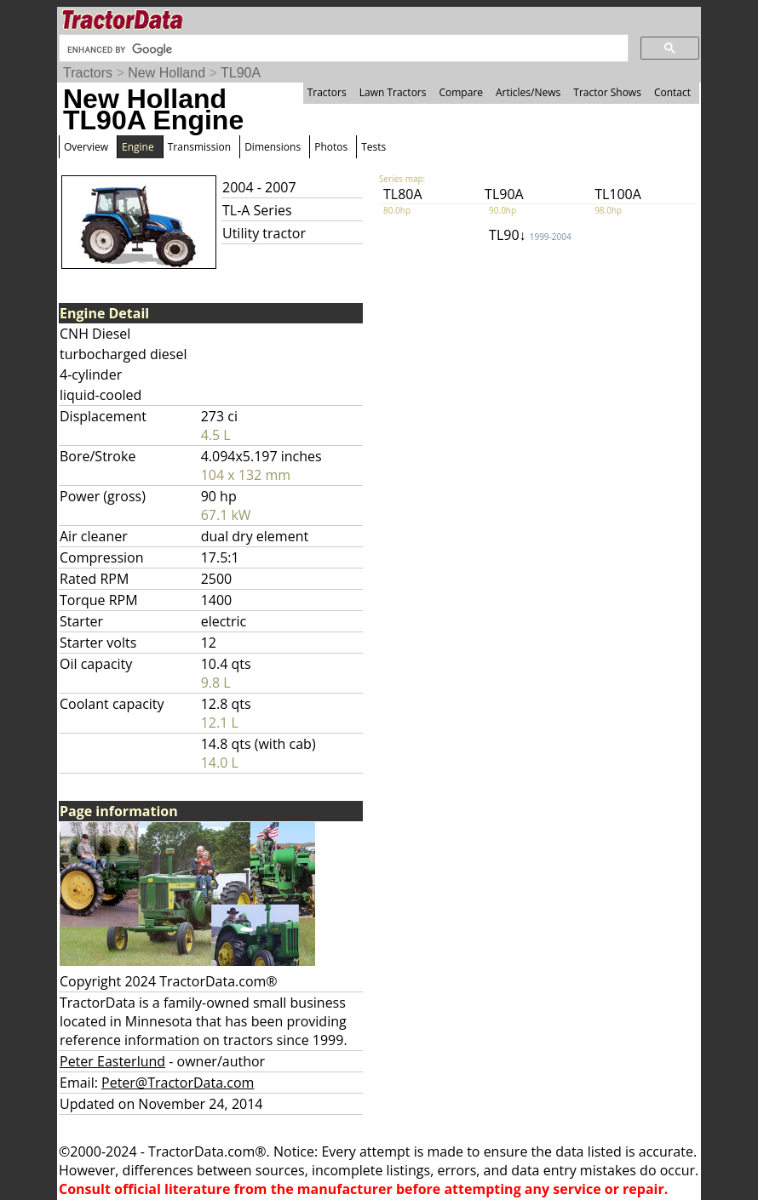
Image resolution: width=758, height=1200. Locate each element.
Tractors (87, 73)
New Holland (166, 73)
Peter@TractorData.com (177, 1082)
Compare (461, 92)
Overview (86, 147)
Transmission (199, 147)
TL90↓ (530, 235)
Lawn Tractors (393, 92)
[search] (342, 49)
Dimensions (272, 147)
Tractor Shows (607, 92)
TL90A (241, 73)
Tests (373, 147)
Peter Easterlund (112, 1061)
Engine (138, 147)
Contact (672, 92)
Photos (330, 147)
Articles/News (528, 92)
